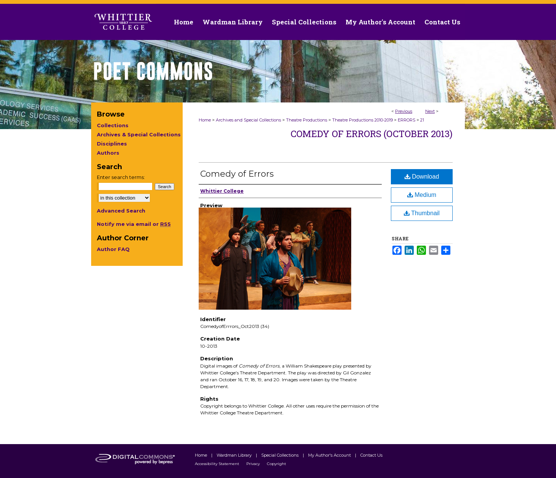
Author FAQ (113, 249)
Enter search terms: (121, 177)
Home (205, 120)
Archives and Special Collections (248, 120)
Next (430, 111)
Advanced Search (121, 211)
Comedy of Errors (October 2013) (372, 134)
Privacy (253, 463)
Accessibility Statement (217, 463)
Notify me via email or (134, 224)
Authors (108, 153)
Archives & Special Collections (139, 134)
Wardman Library (235, 455)
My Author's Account (330, 455)
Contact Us (442, 22)
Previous (403, 111)
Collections (113, 125)
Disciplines (112, 144)
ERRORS (406, 120)
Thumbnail (422, 213)
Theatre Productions (306, 120)
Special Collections (280, 455)
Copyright (276, 463)
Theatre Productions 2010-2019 (362, 120)
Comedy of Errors (237, 174)
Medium (421, 195)
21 (422, 120)
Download (422, 176)
